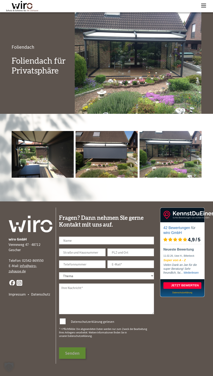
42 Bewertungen (176, 228)
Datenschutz (40, 294)
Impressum (17, 294)
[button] (9, 367)
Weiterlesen (191, 272)
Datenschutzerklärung (80, 336)
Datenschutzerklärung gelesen (92, 322)
